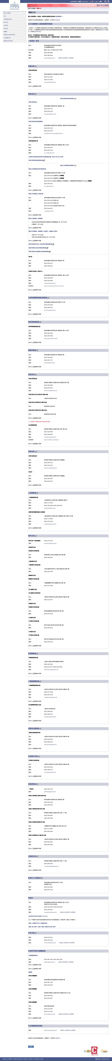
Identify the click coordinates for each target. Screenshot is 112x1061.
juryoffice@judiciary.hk (50, 310)
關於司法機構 (7, 13)
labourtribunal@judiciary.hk (51, 669)
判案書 (30, 955)
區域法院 (32, 374)
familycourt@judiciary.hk (50, 468)
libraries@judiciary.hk (49, 1014)
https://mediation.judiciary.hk (51, 439)
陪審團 (5, 31)
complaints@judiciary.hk (50, 912)
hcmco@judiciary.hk (49, 153)
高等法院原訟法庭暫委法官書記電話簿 (38, 251)
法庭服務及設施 (8, 19)
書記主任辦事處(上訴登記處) (36, 193)
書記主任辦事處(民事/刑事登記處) (37, 169)
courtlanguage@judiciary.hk (51, 866)
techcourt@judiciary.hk (50, 942)
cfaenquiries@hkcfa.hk (50, 82)
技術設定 (25, 1059)
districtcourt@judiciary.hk (50, 390)
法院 (5, 16)
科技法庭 (32, 933)
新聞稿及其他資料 (8, 41)
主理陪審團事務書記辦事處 (38, 298)
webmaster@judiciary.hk (50, 1030)
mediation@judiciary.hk (50, 437)
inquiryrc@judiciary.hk (49, 283)
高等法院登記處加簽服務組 (36, 121)
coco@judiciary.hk (49, 186)
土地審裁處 (33, 493)
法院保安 (6, 25)
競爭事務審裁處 (34, 322)
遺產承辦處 (33, 350)
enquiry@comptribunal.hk (50, 338)
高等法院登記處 (33, 102)
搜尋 (100, 1)
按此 (32, 86)
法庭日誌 (6, 28)
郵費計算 (103, 29)
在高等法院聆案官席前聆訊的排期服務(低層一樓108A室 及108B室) (46, 157)
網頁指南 (37, 1059)
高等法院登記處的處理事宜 (68, 98)
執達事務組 (33, 784)
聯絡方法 (31, 1059)
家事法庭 (32, 451)
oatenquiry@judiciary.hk (50, 744)
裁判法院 (32, 536)
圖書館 (30, 972)
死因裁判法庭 (34, 756)
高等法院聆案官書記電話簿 (36, 160)
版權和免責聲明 (17, 1059)
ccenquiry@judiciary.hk (50, 772)
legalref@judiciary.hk (49, 962)
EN (105, 1)
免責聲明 (71, 58)
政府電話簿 (57, 20)
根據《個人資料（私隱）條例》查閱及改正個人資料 (42, 926)
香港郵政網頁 (37, 31)
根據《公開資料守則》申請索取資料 (38, 923)
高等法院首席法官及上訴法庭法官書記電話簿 (40, 244)
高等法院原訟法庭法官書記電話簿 (37, 248)
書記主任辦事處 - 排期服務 (35, 218)
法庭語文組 (33, 856)
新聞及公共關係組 (35, 878)
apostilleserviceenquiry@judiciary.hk (53, 133)
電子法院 (6, 22)
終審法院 (32, 66)
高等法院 (32, 94)
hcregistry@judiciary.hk (50, 114)
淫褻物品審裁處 (34, 728)
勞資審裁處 (33, 653)
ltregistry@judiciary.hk (49, 508)
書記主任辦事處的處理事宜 (68, 165)
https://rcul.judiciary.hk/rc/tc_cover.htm (54, 286)
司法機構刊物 (7, 37)
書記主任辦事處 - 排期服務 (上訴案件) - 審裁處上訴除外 (43, 231)
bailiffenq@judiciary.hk (50, 791)
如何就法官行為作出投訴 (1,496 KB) (38, 916)
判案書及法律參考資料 (9, 34)
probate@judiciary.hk (49, 362)
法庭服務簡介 (58, 16)
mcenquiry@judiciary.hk (50, 543)
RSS (96, 1)
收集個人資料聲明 (63, 58)
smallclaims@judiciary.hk (50, 697)
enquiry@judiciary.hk (49, 58)
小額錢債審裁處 (34, 681)
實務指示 (35, 955)
